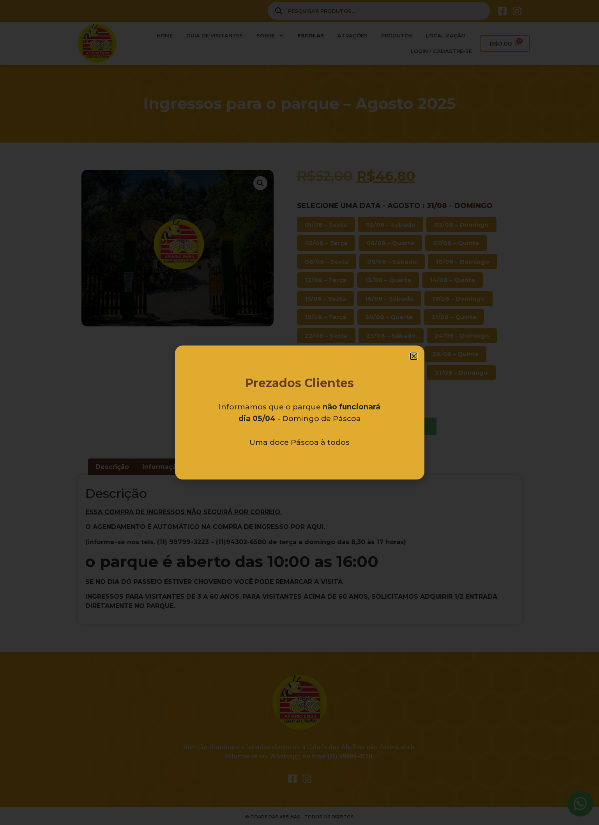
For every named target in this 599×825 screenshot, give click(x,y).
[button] (414, 356)
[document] (299, 412)
